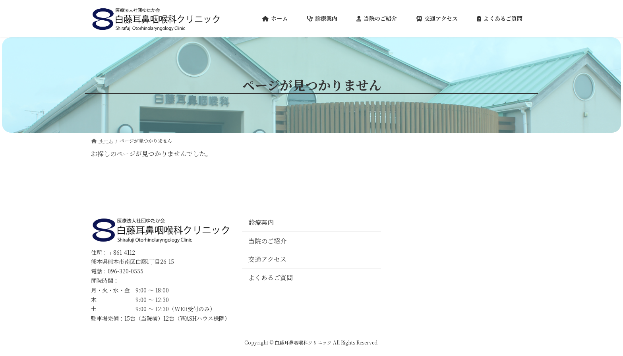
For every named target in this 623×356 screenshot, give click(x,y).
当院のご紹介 (267, 240)
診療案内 (261, 222)
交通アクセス (267, 259)
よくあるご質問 (270, 277)
